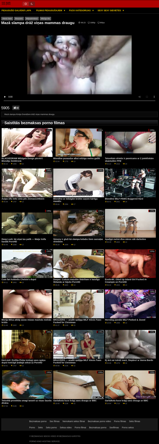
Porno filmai (80, 427)
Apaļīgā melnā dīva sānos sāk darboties (125, 239)
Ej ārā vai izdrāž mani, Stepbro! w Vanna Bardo (129, 360)
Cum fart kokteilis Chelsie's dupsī (19, 279)
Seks (40, 427)
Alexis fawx (7, 19)
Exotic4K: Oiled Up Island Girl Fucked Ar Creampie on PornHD (126, 280)
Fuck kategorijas (80, 10)
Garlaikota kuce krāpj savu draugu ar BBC (75, 400)
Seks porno (51, 427)
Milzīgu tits (45, 19)
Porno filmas (120, 421)
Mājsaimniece (32, 19)
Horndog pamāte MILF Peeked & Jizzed (125, 320)
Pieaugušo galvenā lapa (16, 10)
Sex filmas (55, 421)
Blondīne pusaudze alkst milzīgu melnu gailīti (76, 158)
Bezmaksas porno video (99, 421)
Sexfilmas (114, 427)
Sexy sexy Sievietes (109, 10)
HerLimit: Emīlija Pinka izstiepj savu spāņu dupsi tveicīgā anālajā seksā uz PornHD (24, 361)
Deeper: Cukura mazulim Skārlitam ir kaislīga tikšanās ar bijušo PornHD (76, 280)
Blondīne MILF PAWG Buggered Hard (124, 199)
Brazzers (19, 19)
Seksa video (66, 427)
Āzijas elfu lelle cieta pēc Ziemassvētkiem (23, 199)
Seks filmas (134, 421)
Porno (32, 427)
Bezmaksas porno (38, 421)
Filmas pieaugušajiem (49, 10)
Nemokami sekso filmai (74, 421)
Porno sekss (128, 427)
